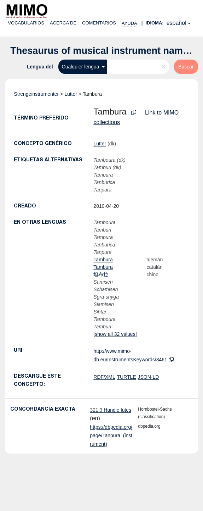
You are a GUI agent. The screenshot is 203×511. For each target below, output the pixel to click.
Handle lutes (110, 410)
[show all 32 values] (115, 334)
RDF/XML (104, 377)
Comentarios (99, 23)
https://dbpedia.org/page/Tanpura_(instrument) (111, 435)
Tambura (102, 259)
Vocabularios (26, 23)
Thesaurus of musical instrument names (101, 50)
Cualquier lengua (81, 67)
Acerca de (63, 23)
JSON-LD (148, 377)
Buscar (186, 67)
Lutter (70, 94)
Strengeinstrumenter (36, 94)
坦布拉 (100, 274)
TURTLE (126, 377)
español (176, 23)
